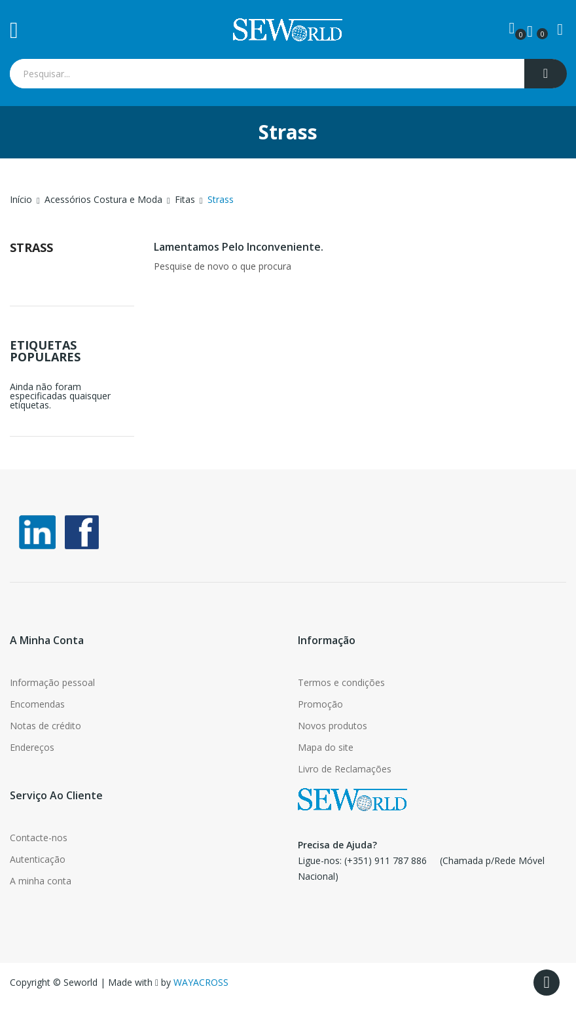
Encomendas (37, 704)
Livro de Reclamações (344, 769)
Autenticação (37, 859)
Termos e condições (341, 682)
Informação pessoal (52, 682)
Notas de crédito (45, 725)
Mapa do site (325, 747)
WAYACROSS (200, 982)
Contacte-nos (38, 837)
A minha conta (40, 881)
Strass (31, 247)
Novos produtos (332, 725)
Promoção (320, 704)
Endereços (32, 747)
